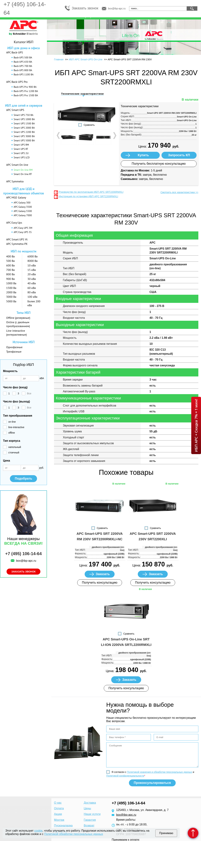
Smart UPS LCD (22, 157)
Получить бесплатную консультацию (159, 163)
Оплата (59, 808)
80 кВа (31, 292)
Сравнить (89, 124)
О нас (58, 802)
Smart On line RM (23, 169)
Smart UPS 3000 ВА (24, 136)
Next (114, 135)
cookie (38, 830)
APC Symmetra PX (16, 244)
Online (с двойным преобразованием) (18, 324)
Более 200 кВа (33, 303)
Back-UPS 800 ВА (23, 70)
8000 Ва (32, 261)
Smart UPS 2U (21, 153)
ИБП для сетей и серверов (23, 105)
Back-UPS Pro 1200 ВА (26, 91)
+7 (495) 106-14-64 (23, 553)
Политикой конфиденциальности (125, 775)
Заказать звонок (85, 8)
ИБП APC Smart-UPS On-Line (85, 59)
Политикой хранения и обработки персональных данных (159, 772)
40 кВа (31, 283)
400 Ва (10, 256)
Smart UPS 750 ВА (23, 115)
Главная (58, 59)
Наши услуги (92, 814)
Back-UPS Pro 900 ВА (25, 86)
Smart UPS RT (21, 149)
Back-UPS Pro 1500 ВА (26, 95)
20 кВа (31, 274)
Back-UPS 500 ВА (23, 57)
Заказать (103, 574)
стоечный (13, 452)
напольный (14, 447)
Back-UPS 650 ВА (23, 61)
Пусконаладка (63, 825)
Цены (87, 808)
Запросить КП (179, 155)
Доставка (90, 802)
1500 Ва (11, 288)
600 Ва (10, 265)
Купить (143, 155)
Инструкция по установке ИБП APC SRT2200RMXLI (88, 196)
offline (11, 432)
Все (29, 393)
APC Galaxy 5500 (23, 211)
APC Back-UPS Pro (17, 81)
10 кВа (31, 265)
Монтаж (59, 819)
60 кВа (31, 288)
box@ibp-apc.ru (117, 8)
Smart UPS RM (21, 144)
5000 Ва (11, 301)
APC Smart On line (17, 164)
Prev (59, 135)
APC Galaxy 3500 (23, 206)
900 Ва (10, 279)
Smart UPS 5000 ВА (24, 140)
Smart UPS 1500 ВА (24, 123)
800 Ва (10, 274)
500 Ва (10, 261)
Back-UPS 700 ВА (23, 66)
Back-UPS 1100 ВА (23, 74)
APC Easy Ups (14, 222)
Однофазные (14, 347)
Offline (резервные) (18, 317)
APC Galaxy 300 (22, 202)
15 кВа (31, 270)
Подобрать (23, 478)
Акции (58, 814)
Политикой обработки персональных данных (73, 834)
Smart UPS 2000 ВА (24, 127)
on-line (12, 421)
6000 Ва (32, 256)
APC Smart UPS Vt (16, 239)
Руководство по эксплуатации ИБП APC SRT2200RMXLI (91, 192)
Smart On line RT (23, 174)
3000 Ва (11, 296)
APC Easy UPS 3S (23, 232)
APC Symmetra (15, 181)
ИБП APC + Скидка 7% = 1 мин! (196, 425)
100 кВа (32, 296)
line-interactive (16, 427)
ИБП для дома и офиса (23, 48)
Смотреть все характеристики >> (179, 192)
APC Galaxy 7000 (23, 215)
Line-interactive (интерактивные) (16, 332)
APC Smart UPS (15, 110)
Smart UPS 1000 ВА (24, 119)
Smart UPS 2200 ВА (24, 132)
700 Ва (10, 270)
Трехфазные (13, 351)
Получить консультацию (99, 582)
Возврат (89, 825)
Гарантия (90, 819)
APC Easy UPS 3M (23, 227)
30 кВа (31, 279)
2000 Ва (11, 292)
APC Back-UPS (14, 52)
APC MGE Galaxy (16, 197)
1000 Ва (11, 283)
